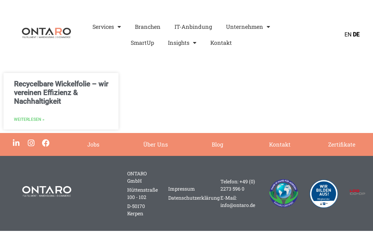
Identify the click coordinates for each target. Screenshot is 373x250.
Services (106, 26)
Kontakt (221, 42)
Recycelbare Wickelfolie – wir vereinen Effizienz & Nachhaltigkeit (61, 93)
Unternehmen (248, 26)
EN (347, 34)
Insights (182, 42)
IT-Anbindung (193, 26)
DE (356, 34)
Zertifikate (341, 144)
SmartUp (142, 42)
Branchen (148, 26)
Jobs (93, 144)
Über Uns (155, 144)
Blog (217, 144)
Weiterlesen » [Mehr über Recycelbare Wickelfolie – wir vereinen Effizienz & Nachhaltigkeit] (29, 119)
